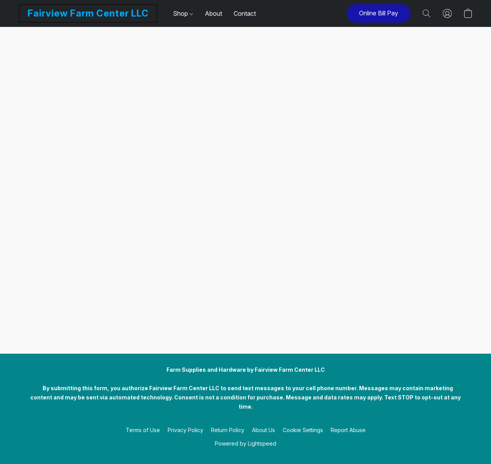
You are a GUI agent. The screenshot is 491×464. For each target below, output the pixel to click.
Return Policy (227, 430)
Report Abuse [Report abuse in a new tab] (348, 430)
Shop (183, 13)
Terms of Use (143, 430)
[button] (88, 13)
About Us (263, 430)
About (213, 13)
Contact (245, 13)
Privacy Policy (185, 430)
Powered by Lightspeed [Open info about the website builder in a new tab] (245, 443)
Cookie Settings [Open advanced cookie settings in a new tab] (303, 430)
